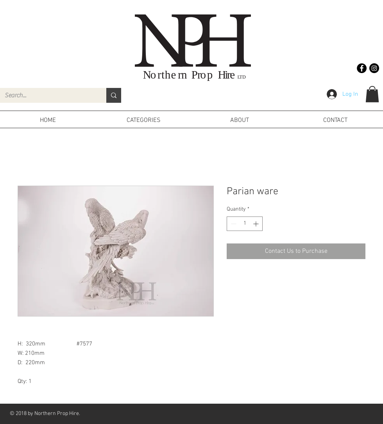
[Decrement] (233, 224)
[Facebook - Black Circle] (362, 68)
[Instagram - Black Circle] (374, 68)
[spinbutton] (245, 224)
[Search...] (47, 95)
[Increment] (256, 224)
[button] (372, 94)
